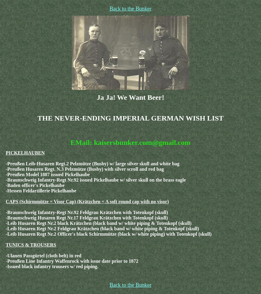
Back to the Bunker (130, 9)
